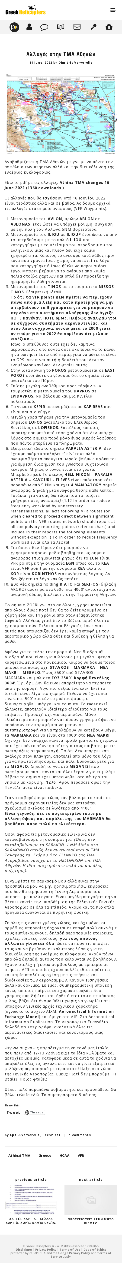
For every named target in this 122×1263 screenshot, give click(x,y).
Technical (51, 1135)
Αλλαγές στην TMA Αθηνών (61, 54)
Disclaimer (24, 1249)
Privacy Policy (45, 1249)
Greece (45, 1155)
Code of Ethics (94, 1249)
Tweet (13, 1112)
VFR (81, 1155)
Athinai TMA (19, 1155)
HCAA (64, 1155)
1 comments (80, 1135)
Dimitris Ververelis (75, 62)
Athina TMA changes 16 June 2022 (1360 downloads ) (57, 185)
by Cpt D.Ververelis (22, 1135)
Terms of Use (69, 1249)
